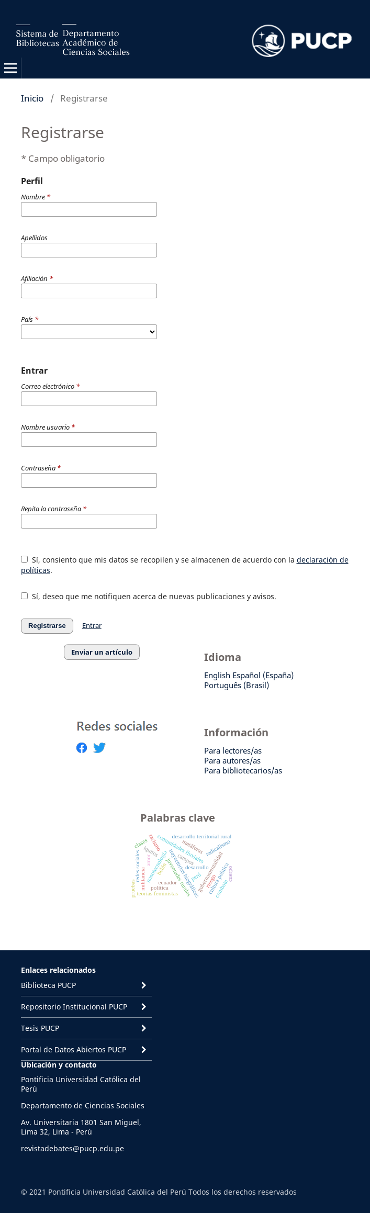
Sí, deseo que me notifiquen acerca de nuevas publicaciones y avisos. (148, 596)
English (217, 675)
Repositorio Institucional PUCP (74, 1007)
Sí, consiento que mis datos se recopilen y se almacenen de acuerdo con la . (185, 565)
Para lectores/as (233, 750)
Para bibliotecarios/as (243, 770)
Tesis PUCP (40, 1028)
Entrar (92, 625)
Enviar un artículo (101, 652)
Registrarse (47, 626)
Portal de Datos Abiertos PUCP (73, 1049)
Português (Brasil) (236, 685)
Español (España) (263, 675)
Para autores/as (232, 760)
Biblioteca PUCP (48, 985)
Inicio (32, 98)
